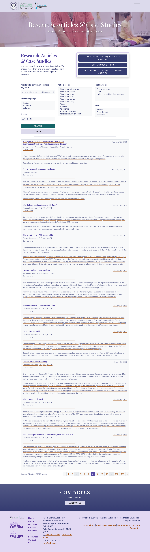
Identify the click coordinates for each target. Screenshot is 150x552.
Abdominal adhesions (75, 89)
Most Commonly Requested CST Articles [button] (103, 58)
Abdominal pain (75, 96)
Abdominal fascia (75, 91)
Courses (32, 527)
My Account (124, 525)
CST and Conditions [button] (103, 65)
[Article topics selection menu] (75, 101)
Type (97, 105)
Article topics (64, 85)
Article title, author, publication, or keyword (36, 86)
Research (112, 114)
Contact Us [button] (75, 503)
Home (31, 518)
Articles (112, 110)
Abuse (75, 104)
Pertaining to (101, 85)
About (31, 521)
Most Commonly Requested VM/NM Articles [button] (103, 71)
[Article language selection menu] (38, 105)
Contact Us (32, 541)
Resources (33, 537)
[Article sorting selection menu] (38, 119)
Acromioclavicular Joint (75, 114)
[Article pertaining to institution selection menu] (112, 94)
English (38, 103)
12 (107, 474)
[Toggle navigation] (137, 5)
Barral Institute (112, 89)
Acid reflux (75, 109)
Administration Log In (106, 525)
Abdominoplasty (75, 101)
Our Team (32, 524)
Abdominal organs (75, 94)
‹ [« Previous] (64, 474)
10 (97, 474)
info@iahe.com (50, 543)
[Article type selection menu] (112, 112)
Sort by (24, 114)
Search (38, 126)
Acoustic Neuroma (75, 111)
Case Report (112, 112)
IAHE (112, 91)
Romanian (38, 105)
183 (122, 474)
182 (116, 474)
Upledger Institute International (112, 94)
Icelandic (38, 108)
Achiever (75, 106)
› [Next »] (127, 474)
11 (102, 474)
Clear (38, 131)
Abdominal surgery (75, 99)
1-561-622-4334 (52, 534)
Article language (28, 98)
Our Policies (89, 525)
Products (32, 532)
